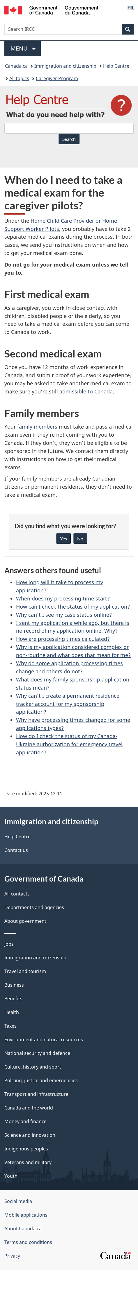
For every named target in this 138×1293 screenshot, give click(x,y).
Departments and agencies (34, 907)
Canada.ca (16, 66)
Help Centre (116, 66)
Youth (10, 1176)
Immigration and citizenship (65, 66)
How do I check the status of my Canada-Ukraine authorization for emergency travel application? (69, 744)
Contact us (16, 850)
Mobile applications (25, 1215)
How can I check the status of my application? (73, 606)
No (80, 538)
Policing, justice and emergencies (41, 1080)
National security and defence (37, 1053)
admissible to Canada (86, 391)
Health (11, 1012)
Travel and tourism (25, 971)
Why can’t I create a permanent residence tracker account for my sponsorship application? (67, 703)
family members (37, 426)
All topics (19, 78)
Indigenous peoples (26, 1148)
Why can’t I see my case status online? (64, 614)
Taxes (10, 1026)
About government (25, 921)
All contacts (17, 894)
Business (14, 985)
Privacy (12, 1256)
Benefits (13, 998)
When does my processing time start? (63, 598)
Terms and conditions (28, 1242)
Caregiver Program (57, 78)
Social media (18, 1201)
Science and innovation (29, 1135)
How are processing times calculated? (63, 638)
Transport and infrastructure (36, 1094)
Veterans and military (28, 1162)
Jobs (9, 944)
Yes (63, 538)
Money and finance (25, 1121)
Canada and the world (28, 1108)
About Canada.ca (23, 1228)
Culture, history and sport (32, 1067)
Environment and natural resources (43, 1039)
